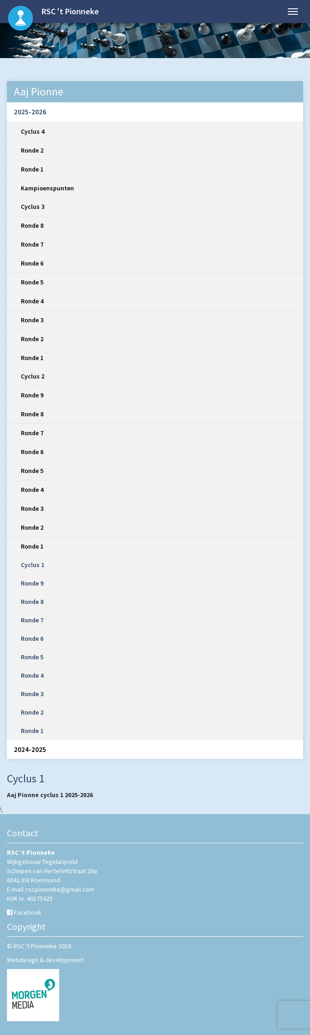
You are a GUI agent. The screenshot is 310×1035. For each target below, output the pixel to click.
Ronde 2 (32, 150)
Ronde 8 (32, 225)
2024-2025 (30, 749)
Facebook (28, 912)
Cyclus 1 (32, 565)
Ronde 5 (32, 282)
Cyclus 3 (32, 206)
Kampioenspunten (47, 188)
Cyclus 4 (32, 131)
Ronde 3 (32, 320)
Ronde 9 (32, 395)
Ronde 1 (32, 169)
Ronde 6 (32, 263)
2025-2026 (30, 111)
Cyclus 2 (32, 376)
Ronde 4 (32, 301)
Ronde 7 (32, 244)
